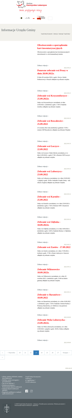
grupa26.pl (35, 405)
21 (25, 352)
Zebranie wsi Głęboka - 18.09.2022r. (49, 223)
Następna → (66, 352)
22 (30, 352)
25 (47, 352)
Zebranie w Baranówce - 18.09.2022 (49, 296)
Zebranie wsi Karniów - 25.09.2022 (49, 198)
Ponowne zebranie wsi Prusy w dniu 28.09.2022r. (52, 72)
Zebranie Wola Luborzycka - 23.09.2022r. (51, 321)
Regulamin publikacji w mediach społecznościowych (11, 393)
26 (52, 352)
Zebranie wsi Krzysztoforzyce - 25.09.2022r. (52, 97)
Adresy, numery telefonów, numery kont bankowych (12, 377)
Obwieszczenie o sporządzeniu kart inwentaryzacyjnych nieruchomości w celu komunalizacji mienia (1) (52, 47)
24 (41, 352)
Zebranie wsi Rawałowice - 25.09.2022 (50, 122)
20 (20, 352)
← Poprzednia (11, 352)
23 (36, 352)
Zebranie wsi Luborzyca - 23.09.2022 (50, 173)
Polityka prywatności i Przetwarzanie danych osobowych (12, 386)
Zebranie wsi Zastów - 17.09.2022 (53, 247)
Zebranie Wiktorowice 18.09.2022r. (48, 271)
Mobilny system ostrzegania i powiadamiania (10, 380)
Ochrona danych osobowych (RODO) (10, 389)
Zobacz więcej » (42, 65)
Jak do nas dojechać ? (8, 383)
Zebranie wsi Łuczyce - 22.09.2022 (48, 148)
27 (58, 352)
